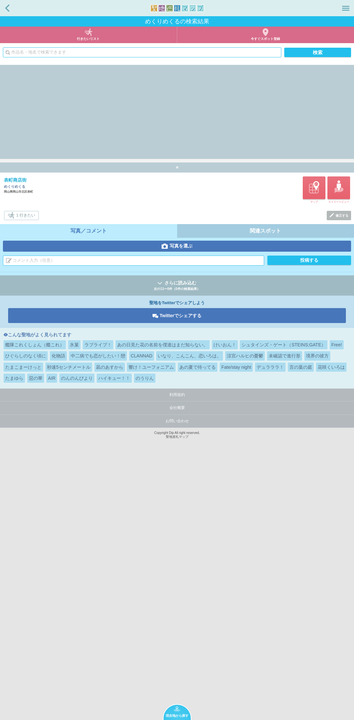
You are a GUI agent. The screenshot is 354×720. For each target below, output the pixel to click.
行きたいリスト (88, 39)
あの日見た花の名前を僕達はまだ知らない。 (162, 606)
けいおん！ (225, 606)
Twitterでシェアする (180, 577)
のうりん (145, 639)
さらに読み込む (177, 547)
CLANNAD (142, 617)
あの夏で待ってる (197, 628)
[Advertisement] (177, 110)
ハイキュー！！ (114, 639)
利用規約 (177, 656)
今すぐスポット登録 (265, 39)
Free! (336, 606)
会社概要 (177, 669)
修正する (342, 477)
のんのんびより (77, 639)
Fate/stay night (236, 628)
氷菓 (74, 606)
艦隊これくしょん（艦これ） (34, 606)
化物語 (58, 617)
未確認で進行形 (284, 617)
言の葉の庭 (300, 628)
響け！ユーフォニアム (151, 628)
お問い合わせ (177, 682)
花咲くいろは (331, 628)
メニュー (345, 8)
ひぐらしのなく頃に (25, 617)
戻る (7, 8)
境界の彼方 (317, 617)
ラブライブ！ (98, 606)
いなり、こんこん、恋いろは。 (189, 617)
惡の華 (36, 639)
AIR (51, 639)
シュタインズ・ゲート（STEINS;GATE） (283, 606)
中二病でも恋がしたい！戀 (98, 617)
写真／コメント (88, 492)
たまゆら (14, 639)
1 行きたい (25, 477)
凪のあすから (109, 628)
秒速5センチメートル (69, 628)
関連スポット (265, 492)
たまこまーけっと (23, 628)
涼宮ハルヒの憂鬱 (245, 617)
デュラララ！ (270, 628)
